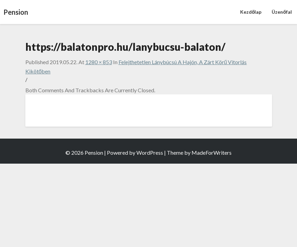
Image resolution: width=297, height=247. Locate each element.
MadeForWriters (211, 152)
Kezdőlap (251, 12)
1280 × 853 (98, 62)
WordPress (149, 152)
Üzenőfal (282, 12)
